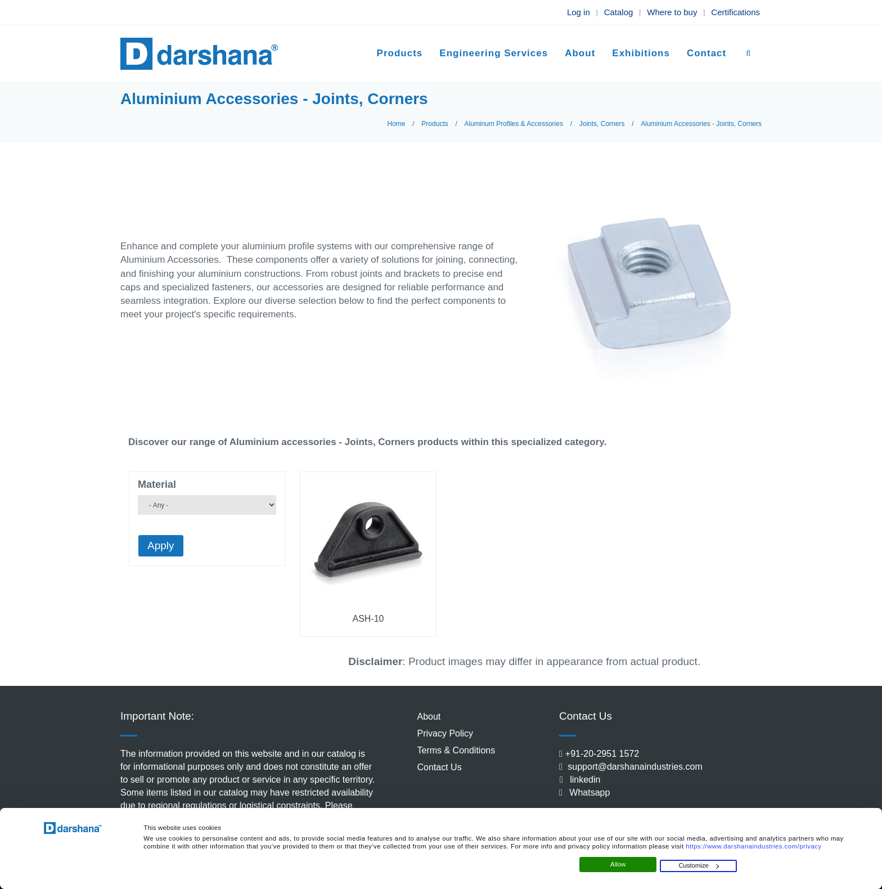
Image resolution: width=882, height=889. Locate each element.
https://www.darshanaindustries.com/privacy (753, 846)
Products (400, 53)
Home (397, 124)
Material (157, 484)
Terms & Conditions (456, 750)
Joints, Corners (602, 124)
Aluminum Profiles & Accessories (514, 124)
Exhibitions (641, 53)
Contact (706, 53)
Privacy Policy (445, 733)
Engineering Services (493, 53)
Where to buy (672, 12)
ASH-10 (368, 618)
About (580, 53)
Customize (698, 865)
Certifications (735, 12)
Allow (618, 864)
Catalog (618, 12)
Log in (578, 12)
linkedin (580, 779)
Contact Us (439, 767)
